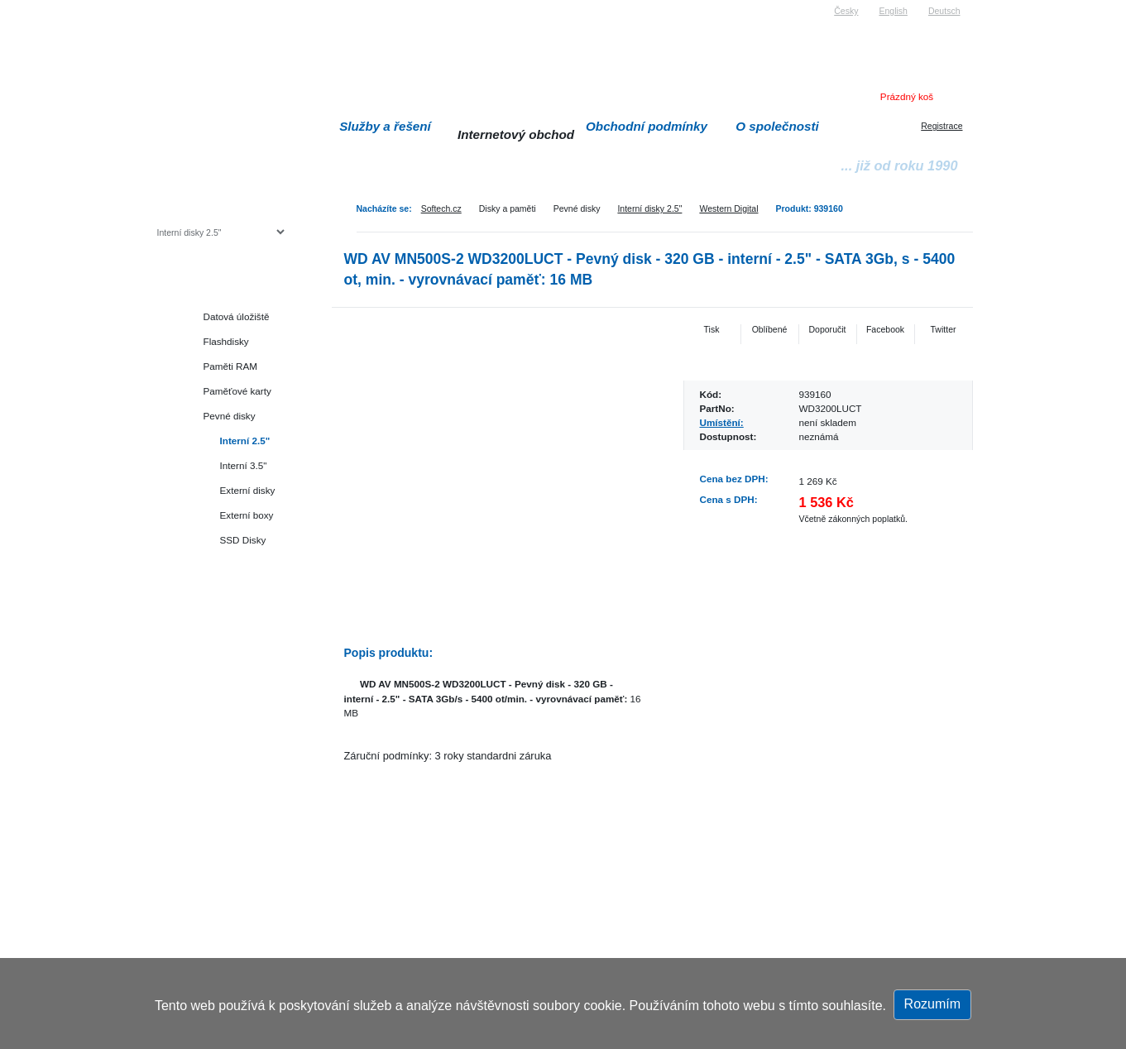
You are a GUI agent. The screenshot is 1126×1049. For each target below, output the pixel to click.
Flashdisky (226, 341)
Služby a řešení (385, 126)
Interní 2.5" (245, 440)
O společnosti (777, 126)
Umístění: (722, 422)
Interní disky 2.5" (649, 208)
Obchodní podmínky (646, 126)
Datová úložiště (237, 316)
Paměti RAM (231, 366)
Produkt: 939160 (809, 208)
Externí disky (248, 490)
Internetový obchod (516, 134)
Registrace (941, 126)
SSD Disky (243, 539)
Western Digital (728, 208)
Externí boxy (247, 515)
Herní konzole (215, 614)
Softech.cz (441, 208)
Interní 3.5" (243, 465)
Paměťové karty (237, 391)
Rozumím (932, 1004)
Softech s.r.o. (182, 5)
